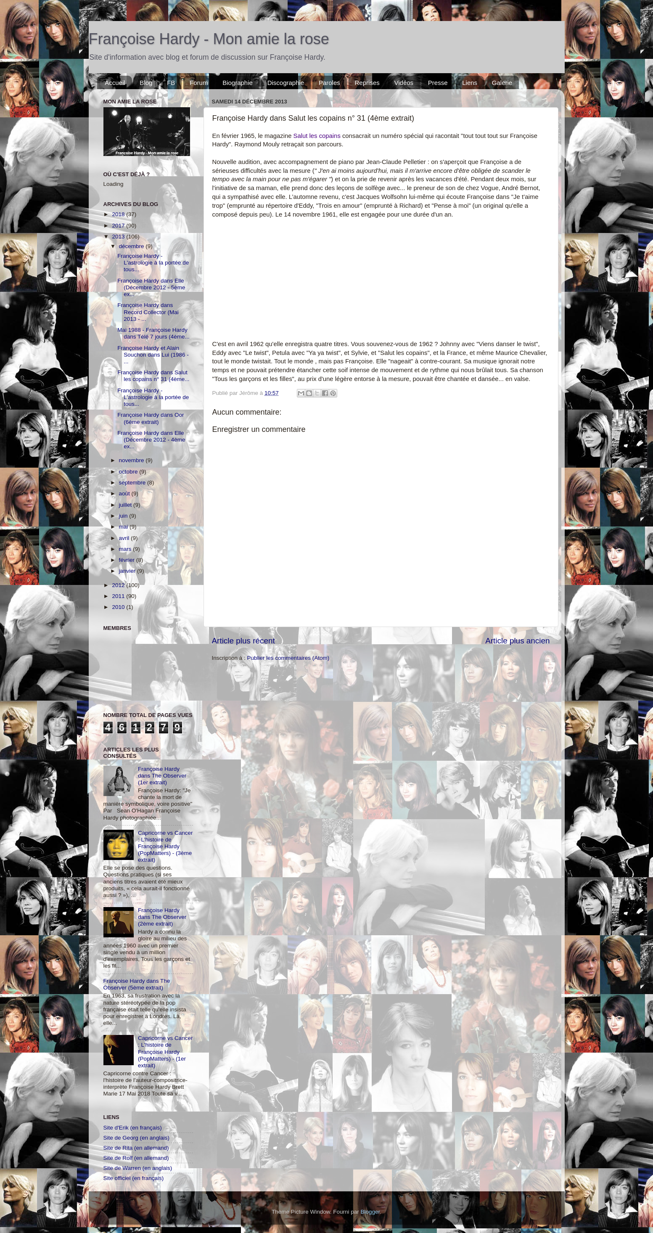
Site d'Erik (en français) (132, 1128)
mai (124, 527)
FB (171, 82)
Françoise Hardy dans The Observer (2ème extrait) (162, 917)
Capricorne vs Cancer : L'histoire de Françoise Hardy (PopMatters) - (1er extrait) (165, 1052)
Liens (469, 82)
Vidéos (403, 82)
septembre (133, 482)
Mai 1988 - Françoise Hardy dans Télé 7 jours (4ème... (153, 333)
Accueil (115, 82)
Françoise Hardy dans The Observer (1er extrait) (162, 776)
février (127, 560)
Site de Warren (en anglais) (137, 1168)
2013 (119, 236)
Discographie (285, 82)
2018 (119, 214)
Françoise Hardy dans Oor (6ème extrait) (150, 418)
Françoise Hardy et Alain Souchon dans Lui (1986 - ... (153, 355)
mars (126, 549)
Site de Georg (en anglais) (136, 1138)
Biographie (237, 82)
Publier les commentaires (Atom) (288, 658)
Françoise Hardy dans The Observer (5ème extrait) (136, 984)
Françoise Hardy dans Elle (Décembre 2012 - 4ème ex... (151, 440)
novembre (132, 460)
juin (124, 516)
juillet (126, 505)
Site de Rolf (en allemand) (136, 1158)
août (125, 493)
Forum (199, 82)
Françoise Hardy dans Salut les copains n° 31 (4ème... (153, 375)
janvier (128, 571)
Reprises (367, 82)
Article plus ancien (517, 640)
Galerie (502, 82)
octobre (129, 471)
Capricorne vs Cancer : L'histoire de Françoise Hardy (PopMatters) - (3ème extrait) (165, 846)
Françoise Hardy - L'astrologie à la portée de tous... (153, 263)
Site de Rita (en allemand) (136, 1148)
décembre (132, 246)
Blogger (370, 1212)
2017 (119, 225)
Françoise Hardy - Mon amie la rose (209, 39)
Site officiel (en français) (133, 1178)
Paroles (329, 82)
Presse (438, 82)
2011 (119, 596)
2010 (119, 607)
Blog (146, 82)
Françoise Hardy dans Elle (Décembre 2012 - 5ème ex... (151, 287)
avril (125, 538)
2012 (119, 585)
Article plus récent (243, 640)
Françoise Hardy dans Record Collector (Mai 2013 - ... (148, 312)
